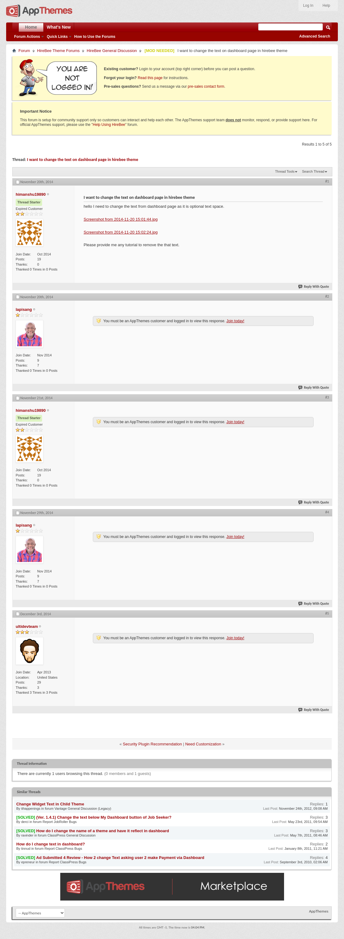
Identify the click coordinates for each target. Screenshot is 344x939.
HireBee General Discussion (112, 50)
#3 (327, 397)
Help (326, 5)
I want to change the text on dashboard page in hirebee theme (82, 159)
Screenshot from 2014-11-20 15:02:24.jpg (121, 232)
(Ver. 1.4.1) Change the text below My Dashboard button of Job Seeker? (104, 817)
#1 (327, 181)
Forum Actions (27, 36)
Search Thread (313, 171)
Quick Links (57, 36)
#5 (327, 613)
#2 (327, 296)
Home (31, 27)
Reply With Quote (314, 287)
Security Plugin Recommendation (152, 744)
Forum (24, 50)
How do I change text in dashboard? (50, 844)
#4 (327, 512)
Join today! (235, 321)
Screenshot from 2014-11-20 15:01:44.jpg (121, 219)
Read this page (150, 78)
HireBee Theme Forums (58, 50)
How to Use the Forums (94, 36)
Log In (308, 5)
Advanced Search (314, 36)
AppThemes (318, 911)
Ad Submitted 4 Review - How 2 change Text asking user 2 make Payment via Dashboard (120, 857)
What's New (59, 27)
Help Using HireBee (109, 124)
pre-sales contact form (206, 86)
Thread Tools (285, 171)
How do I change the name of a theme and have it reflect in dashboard (102, 831)
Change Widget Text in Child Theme (50, 804)
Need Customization (203, 744)
